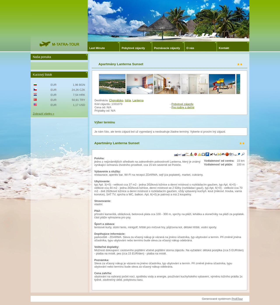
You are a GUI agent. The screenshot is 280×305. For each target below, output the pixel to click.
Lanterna (138, 100)
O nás (190, 48)
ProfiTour (237, 298)
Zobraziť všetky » (43, 113)
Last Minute (97, 48)
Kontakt (224, 48)
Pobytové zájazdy (133, 48)
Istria (128, 100)
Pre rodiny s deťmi (183, 107)
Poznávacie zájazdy (167, 48)
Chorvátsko (116, 100)
